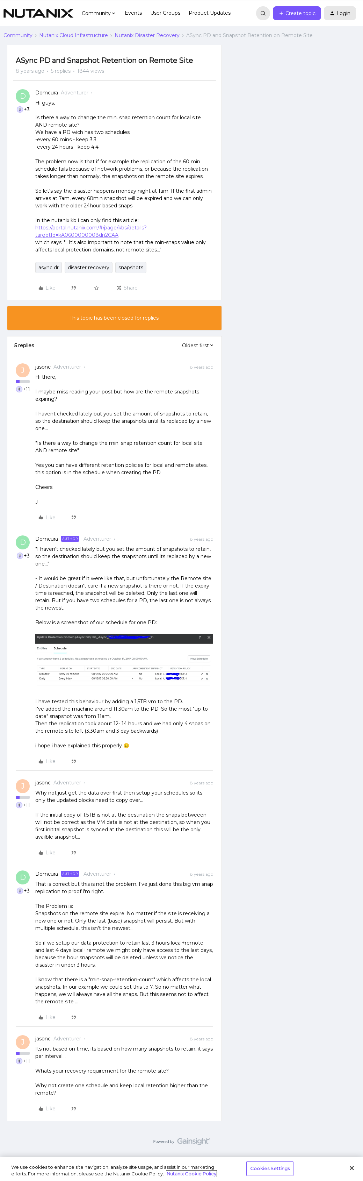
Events (133, 13)
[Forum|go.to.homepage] (38, 13)
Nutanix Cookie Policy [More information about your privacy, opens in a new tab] (191, 1173)
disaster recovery (88, 267)
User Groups (165, 13)
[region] (181, 1169)
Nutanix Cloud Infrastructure (73, 35)
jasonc (43, 367)
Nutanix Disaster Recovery (147, 35)
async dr (48, 267)
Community (17, 35)
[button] (297, 13)
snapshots (130, 267)
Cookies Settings (270, 1168)
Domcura (46, 93)
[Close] (352, 1168)
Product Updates (210, 13)
